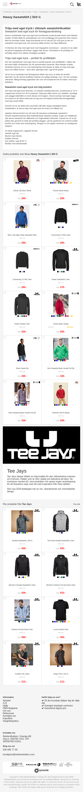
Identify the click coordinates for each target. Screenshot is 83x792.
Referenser (8, 713)
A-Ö (5, 703)
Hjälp (5, 705)
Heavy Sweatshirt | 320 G (60, 12)
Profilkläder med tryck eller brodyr (17, 12)
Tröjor (35, 12)
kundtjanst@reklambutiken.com (18, 754)
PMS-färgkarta (10, 708)
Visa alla (76, 504)
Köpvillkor (8, 718)
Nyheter (7, 700)
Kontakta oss (9, 716)
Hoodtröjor (43, 12)
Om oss (7, 711)
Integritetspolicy (11, 721)
